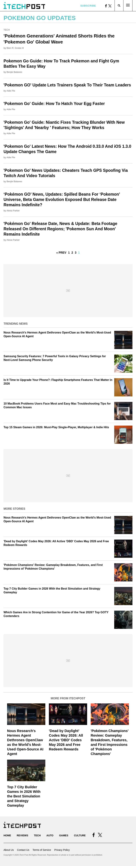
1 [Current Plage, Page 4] (79, 252)
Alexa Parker (13, 210)
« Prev (61, 252)
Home (7, 835)
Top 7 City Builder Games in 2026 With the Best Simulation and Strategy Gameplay (24, 796)
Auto (49, 835)
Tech (7, 29)
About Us (9, 850)
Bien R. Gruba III (15, 48)
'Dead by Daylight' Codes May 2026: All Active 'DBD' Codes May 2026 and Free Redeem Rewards (66, 740)
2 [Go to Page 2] (72, 252)
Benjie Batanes (14, 72)
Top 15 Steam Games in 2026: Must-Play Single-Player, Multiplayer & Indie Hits (56, 427)
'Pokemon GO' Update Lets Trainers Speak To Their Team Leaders (67, 85)
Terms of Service (42, 850)
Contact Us (23, 850)
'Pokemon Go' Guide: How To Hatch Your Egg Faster (54, 103)
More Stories (14, 508)
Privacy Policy (62, 850)
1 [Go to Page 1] (69, 252)
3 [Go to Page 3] (75, 252)
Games (63, 835)
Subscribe (88, 5)
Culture (80, 835)
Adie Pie (11, 90)
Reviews (22, 835)
